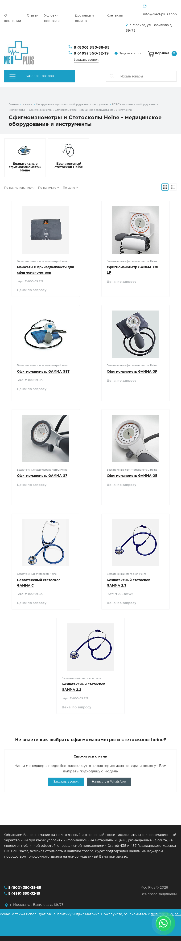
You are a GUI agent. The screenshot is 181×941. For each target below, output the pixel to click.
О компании (12, 18)
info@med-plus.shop (160, 14)
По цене (69, 188)
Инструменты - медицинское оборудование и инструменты (72, 104)
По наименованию (18, 188)
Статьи (32, 15)
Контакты (115, 15)
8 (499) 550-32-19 (91, 53)
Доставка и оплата (84, 18)
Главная (13, 104)
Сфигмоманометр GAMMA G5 (132, 475)
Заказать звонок (86, 60)
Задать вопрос (130, 53)
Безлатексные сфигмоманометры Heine (25, 167)
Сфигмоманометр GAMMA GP (132, 371)
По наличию (47, 188)
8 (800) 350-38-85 (92, 47)
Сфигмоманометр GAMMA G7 (42, 475)
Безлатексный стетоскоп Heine (68, 165)
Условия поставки (52, 18)
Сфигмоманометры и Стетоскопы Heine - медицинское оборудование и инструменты (80, 110)
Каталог (27, 104)
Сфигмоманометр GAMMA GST (43, 371)
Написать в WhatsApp (109, 781)
